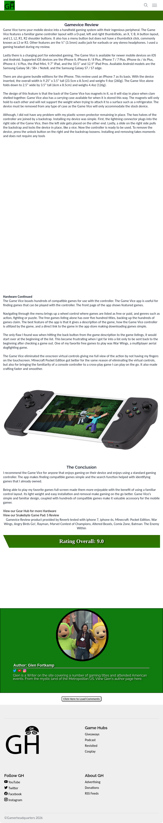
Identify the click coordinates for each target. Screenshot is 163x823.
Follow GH (14, 775)
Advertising (92, 782)
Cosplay (90, 751)
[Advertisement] (81, 265)
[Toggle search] (146, 5)
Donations (92, 788)
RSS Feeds (92, 793)
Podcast (90, 740)
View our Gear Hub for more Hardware (29, 511)
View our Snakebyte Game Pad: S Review (31, 515)
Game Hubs (96, 727)
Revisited (91, 746)
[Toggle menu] (154, 5)
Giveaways (92, 734)
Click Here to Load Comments (81, 699)
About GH (94, 775)
